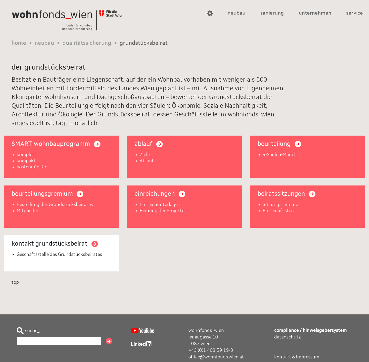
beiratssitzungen (286, 194)
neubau (236, 13)
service (354, 13)
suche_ (28, 331)
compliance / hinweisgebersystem (310, 330)
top (15, 282)
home (19, 43)
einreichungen (160, 194)
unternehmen (315, 13)
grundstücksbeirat (144, 43)
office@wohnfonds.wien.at (216, 357)
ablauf (149, 144)
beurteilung (279, 144)
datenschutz (287, 337)
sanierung (272, 13)
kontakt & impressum (296, 357)
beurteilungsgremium (47, 194)
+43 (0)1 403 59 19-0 (210, 350)
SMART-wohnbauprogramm (56, 144)
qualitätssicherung (87, 43)
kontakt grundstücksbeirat (55, 244)
